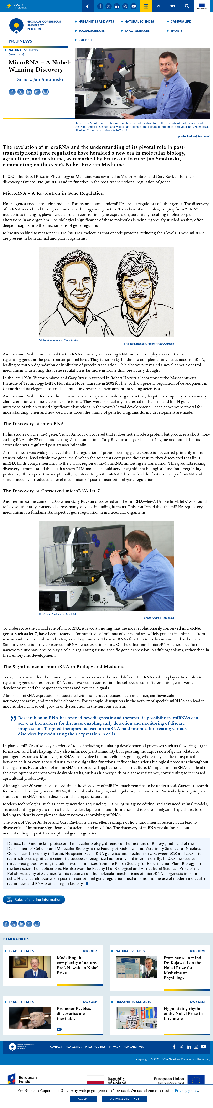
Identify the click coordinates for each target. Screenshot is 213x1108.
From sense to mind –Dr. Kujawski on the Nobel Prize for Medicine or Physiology (184, 967)
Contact (56, 1046)
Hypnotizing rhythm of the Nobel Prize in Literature (183, 1013)
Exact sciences (137, 30)
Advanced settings (124, 1098)
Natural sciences (139, 21)
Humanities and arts (96, 21)
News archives (134, 1046)
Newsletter (74, 1046)
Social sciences (92, 30)
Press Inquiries (95, 1046)
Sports (176, 30)
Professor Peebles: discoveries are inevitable (74, 1013)
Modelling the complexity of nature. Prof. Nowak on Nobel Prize (77, 965)
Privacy (114, 1046)
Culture (85, 40)
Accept (83, 1098)
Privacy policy (186, 1090)
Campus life (181, 21)
